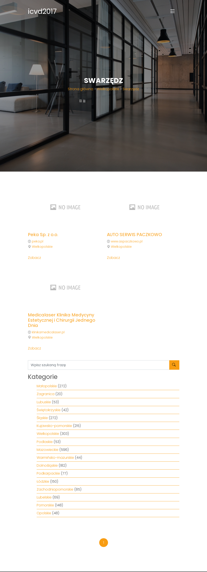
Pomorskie (45, 505)
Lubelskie (44, 497)
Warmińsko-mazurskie (55, 457)
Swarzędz (131, 88)
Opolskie (44, 513)
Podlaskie (45, 441)
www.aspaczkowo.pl (126, 241)
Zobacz (34, 257)
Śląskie (42, 417)
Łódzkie (43, 481)
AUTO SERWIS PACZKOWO (134, 234)
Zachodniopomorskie (55, 489)
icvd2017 (42, 11)
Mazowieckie (47, 449)
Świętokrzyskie (49, 409)
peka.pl (37, 241)
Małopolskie (47, 386)
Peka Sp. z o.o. (43, 234)
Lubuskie (44, 402)
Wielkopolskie (108, 88)
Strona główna (80, 88)
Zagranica (45, 393)
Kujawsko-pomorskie (54, 425)
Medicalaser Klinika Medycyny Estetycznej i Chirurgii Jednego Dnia (61, 320)
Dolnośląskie (47, 465)
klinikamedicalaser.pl (48, 332)
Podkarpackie (48, 473)
